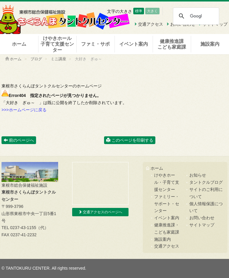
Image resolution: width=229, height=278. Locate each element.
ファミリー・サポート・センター (166, 203)
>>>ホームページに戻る (24, 109)
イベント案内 (133, 44)
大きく (152, 11)
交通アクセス (166, 246)
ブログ (36, 59)
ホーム (19, 44)
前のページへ (19, 140)
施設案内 (209, 44)
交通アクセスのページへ (100, 212)
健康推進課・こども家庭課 (166, 228)
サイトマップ (201, 225)
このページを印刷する (129, 140)
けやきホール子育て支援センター (57, 44)
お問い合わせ (201, 217)
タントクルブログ (206, 182)
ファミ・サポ (95, 44)
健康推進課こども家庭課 (171, 44)
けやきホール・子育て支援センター (166, 182)
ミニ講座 (58, 59)
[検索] (196, 16)
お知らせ (197, 175)
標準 (138, 11)
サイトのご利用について (206, 193)
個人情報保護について (206, 207)
